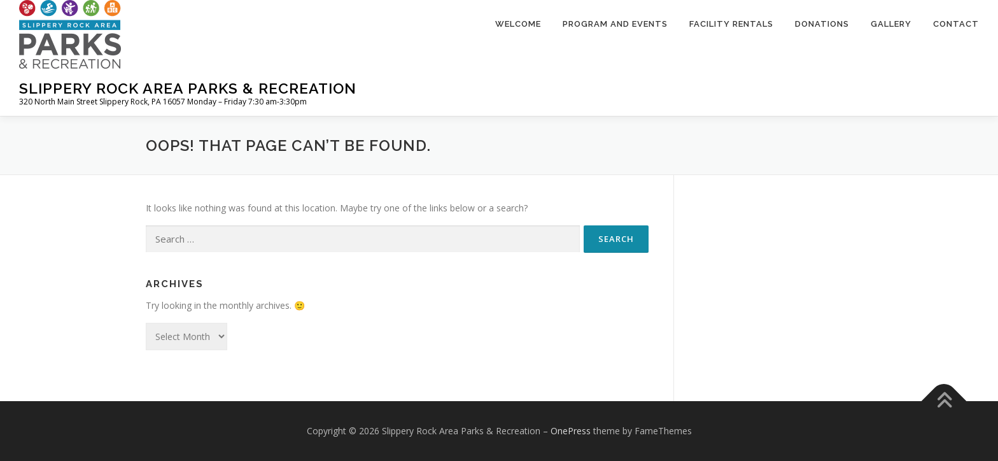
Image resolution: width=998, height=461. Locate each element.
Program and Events (615, 24)
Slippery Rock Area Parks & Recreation (187, 88)
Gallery (891, 24)
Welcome (518, 24)
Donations (822, 24)
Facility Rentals (731, 24)
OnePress (571, 431)
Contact (956, 24)
